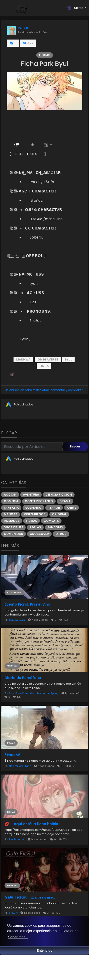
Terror (54, 508)
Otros (60, 534)
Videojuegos (35, 514)
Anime (71, 508)
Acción (10, 494)
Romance (11, 521)
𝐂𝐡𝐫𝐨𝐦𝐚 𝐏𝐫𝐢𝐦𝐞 (17, 620)
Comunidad (13, 534)
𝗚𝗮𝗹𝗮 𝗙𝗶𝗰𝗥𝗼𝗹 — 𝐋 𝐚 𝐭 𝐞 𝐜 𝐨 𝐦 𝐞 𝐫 (30, 897)
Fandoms (55, 527)
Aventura (31, 494)
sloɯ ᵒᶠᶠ (13, 913)
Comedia (11, 501)
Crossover (39, 534)
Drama (65, 501)
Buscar (75, 446)
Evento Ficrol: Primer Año (27, 604)
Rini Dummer (17, 839)
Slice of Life (13, 527)
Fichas (44, 55)
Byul (68, 359)
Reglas (35, 527)
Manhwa (23, 359)
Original (59, 514)
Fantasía (11, 508)
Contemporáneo (39, 501)
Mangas (10, 514)
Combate (51, 521)
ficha (44, 366)
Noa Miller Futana (20, 766)
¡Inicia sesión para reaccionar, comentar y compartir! (44, 390)
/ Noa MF (13, 754)
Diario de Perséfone (23, 677)
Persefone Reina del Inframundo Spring (34, 693)
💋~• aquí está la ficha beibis (31, 824)
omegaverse (47, 359)
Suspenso (33, 508)
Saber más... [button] (18, 937)
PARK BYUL (25, 28)
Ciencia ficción (59, 494)
